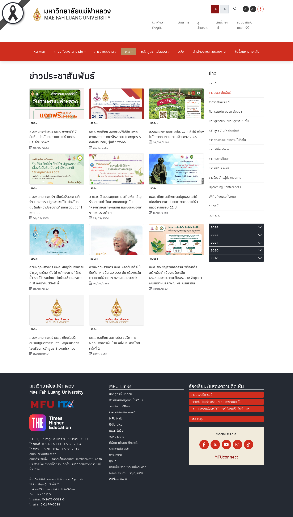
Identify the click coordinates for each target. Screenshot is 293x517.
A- (245, 9)
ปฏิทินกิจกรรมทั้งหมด (222, 196)
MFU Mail (115, 418)
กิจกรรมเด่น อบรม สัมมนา (225, 111)
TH (215, 9)
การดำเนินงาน (104, 51)
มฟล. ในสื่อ (116, 430)
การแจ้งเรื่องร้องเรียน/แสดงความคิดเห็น (216, 401)
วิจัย (181, 51)
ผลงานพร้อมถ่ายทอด (122, 412)
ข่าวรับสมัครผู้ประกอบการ (225, 177)
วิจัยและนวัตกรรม (120, 406)
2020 (214, 250)
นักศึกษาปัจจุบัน (158, 25)
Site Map (197, 419)
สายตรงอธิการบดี (201, 394)
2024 (214, 227)
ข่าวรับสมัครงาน (219, 168)
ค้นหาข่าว (214, 215)
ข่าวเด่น (213, 83)
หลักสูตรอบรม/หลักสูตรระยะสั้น (229, 121)
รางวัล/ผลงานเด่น (220, 102)
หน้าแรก (39, 51)
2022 (214, 234)
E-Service (115, 424)
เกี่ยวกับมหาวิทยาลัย (68, 51)
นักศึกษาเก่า (222, 25)
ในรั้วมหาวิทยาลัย (247, 51)
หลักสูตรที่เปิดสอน (154, 51)
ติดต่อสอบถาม (118, 479)
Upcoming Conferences (225, 187)
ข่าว (127, 51)
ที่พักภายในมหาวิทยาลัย (124, 442)
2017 (214, 257)
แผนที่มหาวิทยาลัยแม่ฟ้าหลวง (127, 467)
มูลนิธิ (112, 461)
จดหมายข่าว (116, 436)
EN (224, 9)
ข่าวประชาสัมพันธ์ (220, 92)
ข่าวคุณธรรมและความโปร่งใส (227, 139)
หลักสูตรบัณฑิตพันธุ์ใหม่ (224, 130)
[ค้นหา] (235, 9)
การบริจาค (115, 454)
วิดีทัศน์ (213, 205)
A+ (253, 9)
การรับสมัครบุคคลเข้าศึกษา (126, 400)
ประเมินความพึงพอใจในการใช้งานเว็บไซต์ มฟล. (220, 409)
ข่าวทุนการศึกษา (219, 158)
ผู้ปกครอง (202, 25)
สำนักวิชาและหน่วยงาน (209, 51)
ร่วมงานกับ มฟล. (119, 448)
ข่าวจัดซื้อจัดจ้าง (219, 149)
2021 (214, 242)
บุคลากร (183, 22)
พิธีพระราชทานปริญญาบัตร (126, 473)
